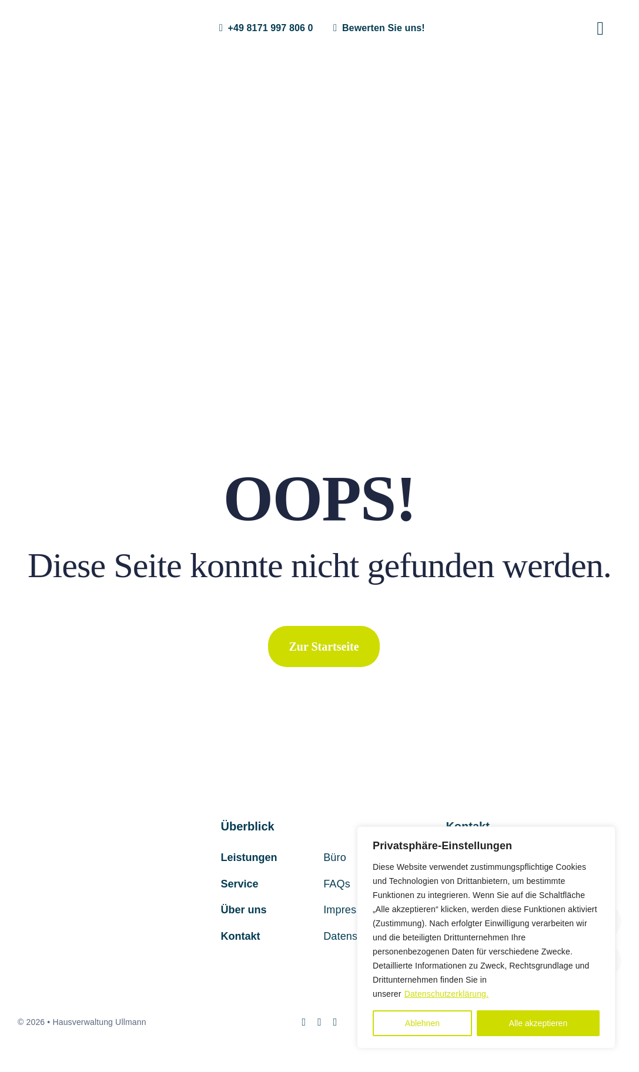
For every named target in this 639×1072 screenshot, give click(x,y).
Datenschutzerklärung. (446, 994)
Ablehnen (422, 1023)
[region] (486, 937)
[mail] (319, 1022)
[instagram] (304, 1022)
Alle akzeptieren (538, 1023)
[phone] (335, 1022)
